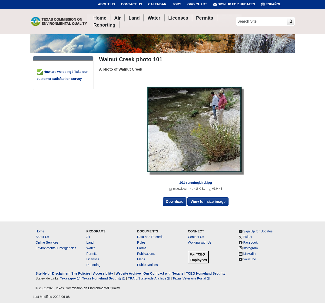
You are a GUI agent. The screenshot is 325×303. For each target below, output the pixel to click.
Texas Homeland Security (104, 278)
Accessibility (103, 273)
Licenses (92, 259)
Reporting (93, 265)
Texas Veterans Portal (191, 278)
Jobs (176, 4)
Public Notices (147, 265)
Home (40, 231)
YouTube (249, 259)
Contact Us (131, 4)
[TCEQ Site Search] (290, 21)
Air (88, 237)
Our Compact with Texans (163, 273)
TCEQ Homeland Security (206, 273)
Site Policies (80, 273)
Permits (91, 253)
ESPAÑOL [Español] (271, 4)
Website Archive (128, 273)
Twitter (247, 237)
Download (174, 202)
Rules (141, 242)
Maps (141, 259)
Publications (146, 253)
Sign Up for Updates (234, 4)
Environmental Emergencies (56, 248)
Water (90, 248)
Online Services (47, 242)
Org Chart (197, 4)
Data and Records (150, 237)
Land (89, 242)
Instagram (250, 248)
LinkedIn (249, 253)
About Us (106, 4)
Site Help (43, 273)
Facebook (250, 242)
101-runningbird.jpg (195, 182)
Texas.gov (70, 278)
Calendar (157, 4)
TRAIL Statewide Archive (149, 278)
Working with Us (199, 242)
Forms (141, 248)
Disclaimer (60, 273)
